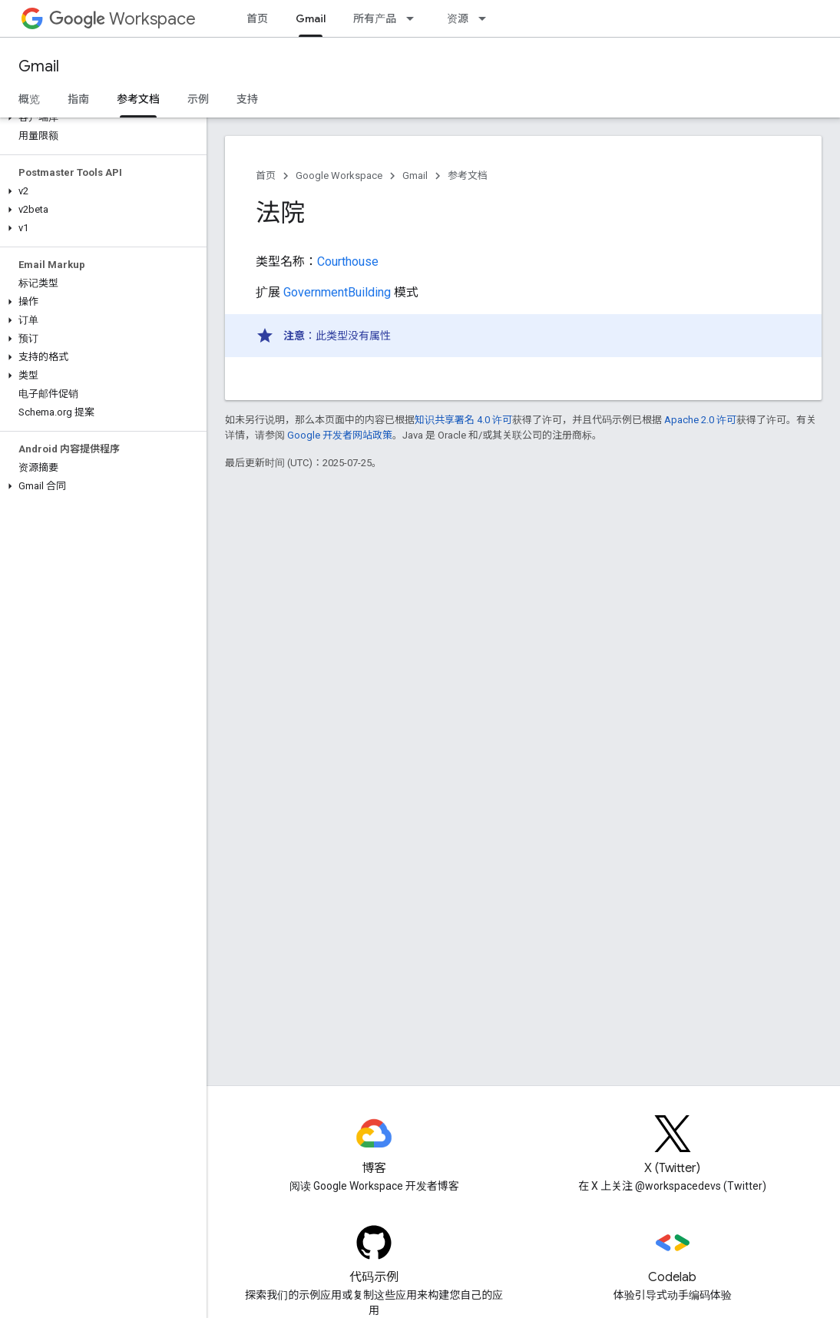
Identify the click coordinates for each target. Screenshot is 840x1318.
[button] (100, 117)
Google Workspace (339, 175)
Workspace (122, 18)
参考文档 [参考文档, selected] (138, 99)
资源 (457, 18)
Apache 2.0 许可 (700, 420)
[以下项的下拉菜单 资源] (486, 18)
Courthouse (348, 261)
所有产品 (374, 18)
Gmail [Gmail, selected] (311, 18)
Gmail (38, 66)
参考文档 (468, 175)
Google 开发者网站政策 (339, 435)
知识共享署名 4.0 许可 (463, 420)
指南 (78, 99)
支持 (247, 99)
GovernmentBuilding (337, 292)
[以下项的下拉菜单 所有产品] (414, 18)
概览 (29, 99)
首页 (257, 18)
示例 (198, 99)
